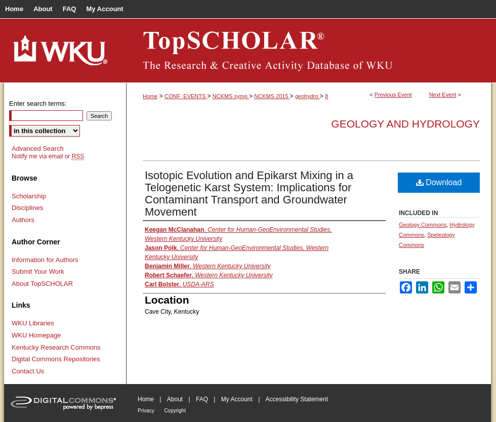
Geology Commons (422, 225)
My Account (237, 399)
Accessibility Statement (297, 399)
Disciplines (27, 208)
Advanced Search (38, 148)
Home (150, 96)
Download (439, 182)
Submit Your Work (38, 271)
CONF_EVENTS (185, 96)
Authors (23, 220)
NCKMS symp (231, 96)
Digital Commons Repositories (56, 359)
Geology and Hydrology (405, 124)
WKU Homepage (36, 335)
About (175, 399)
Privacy (146, 410)
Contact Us (28, 371)
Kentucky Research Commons (56, 347)
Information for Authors (45, 260)
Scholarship (29, 196)
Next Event (443, 95)
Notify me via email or (48, 156)
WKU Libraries (33, 323)
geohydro (307, 96)
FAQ (202, 399)
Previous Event (393, 95)
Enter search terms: (37, 103)
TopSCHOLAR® (308, 50)
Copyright (175, 410)
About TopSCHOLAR (42, 283)
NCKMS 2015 (272, 96)
